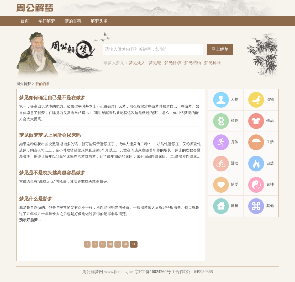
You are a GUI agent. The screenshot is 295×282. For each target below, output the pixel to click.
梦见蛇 (155, 62)
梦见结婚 (192, 62)
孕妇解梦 (46, 21)
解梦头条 (99, 21)
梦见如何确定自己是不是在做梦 (52, 97)
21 (133, 244)
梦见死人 (137, 62)
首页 (24, 21)
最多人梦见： (116, 62)
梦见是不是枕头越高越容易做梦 (52, 172)
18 (110, 244)
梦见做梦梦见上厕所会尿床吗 (50, 135)
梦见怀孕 (172, 62)
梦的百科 (73, 21)
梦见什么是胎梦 (35, 198)
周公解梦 (23, 84)
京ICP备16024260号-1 (154, 271)
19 (117, 244)
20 (125, 244)
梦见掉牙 (212, 62)
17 (102, 244)
